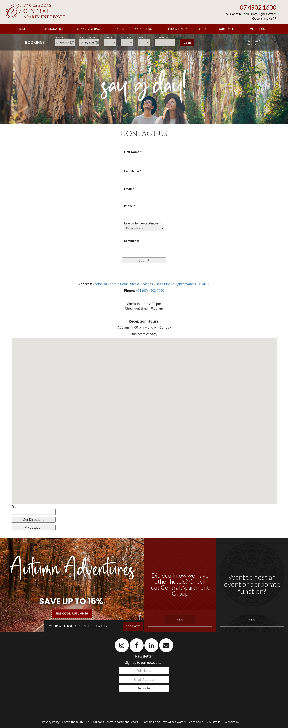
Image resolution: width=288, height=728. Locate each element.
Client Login (254, 41)
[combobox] (110, 42)
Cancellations (253, 44)
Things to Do (176, 28)
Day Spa (118, 28)
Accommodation (51, 28)
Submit (144, 260)
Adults (108, 37)
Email (129, 189)
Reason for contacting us (142, 223)
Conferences (145, 28)
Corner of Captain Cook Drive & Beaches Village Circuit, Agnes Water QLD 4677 (151, 284)
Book (187, 42)
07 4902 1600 (258, 7)
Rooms (142, 37)
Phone (129, 206)
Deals (202, 28)
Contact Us (255, 28)
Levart (244, 722)
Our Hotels (226, 28)
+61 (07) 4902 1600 (150, 290)
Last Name (132, 171)
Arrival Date (62, 37)
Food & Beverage (89, 28)
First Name (133, 152)
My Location (33, 527)
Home (22, 28)
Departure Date (88, 37)
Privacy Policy (51, 722)
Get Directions (33, 519)
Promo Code (162, 37)
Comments (131, 241)
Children (126, 37)
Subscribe (144, 688)
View (180, 619)
